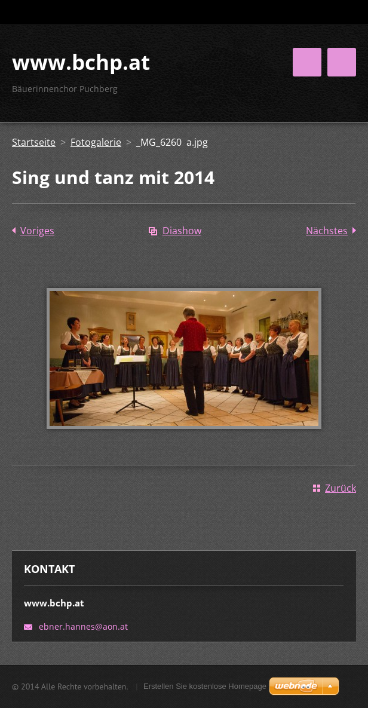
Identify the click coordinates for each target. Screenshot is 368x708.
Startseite (34, 142)
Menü (341, 62)
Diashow (181, 230)
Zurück (340, 488)
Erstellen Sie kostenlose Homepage (204, 686)
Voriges (37, 230)
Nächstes (327, 230)
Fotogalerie (95, 142)
